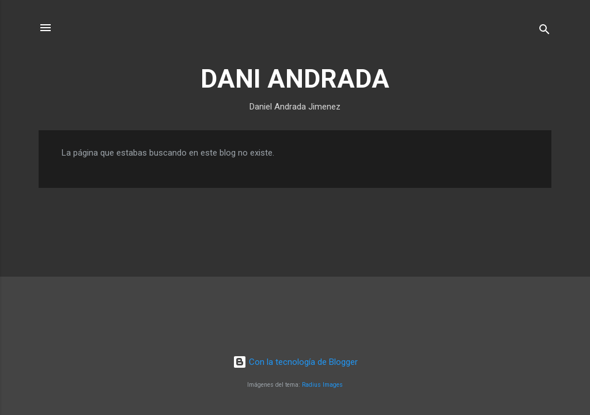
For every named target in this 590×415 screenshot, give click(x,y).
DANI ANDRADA (295, 78)
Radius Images (322, 384)
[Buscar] (544, 31)
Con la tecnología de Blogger (295, 362)
